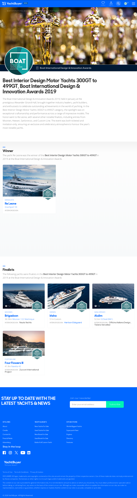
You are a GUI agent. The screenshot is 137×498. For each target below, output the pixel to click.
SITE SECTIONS (71, 422)
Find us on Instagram (11, 452)
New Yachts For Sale (42, 426)
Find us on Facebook (5, 452)
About (5, 426)
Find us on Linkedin (29, 452)
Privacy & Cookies (36, 472)
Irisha (53, 316)
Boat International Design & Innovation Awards (27, 11)
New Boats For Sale (41, 434)
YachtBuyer (18, 4)
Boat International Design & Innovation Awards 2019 (72, 11)
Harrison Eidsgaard (73, 322)
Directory (69, 438)
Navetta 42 (16, 366)
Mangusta (9, 200)
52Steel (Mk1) (107, 319)
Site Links (6, 422)
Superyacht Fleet (72, 430)
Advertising (7, 442)
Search (118, 3)
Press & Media (7, 438)
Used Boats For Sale (41, 438)
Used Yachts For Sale (42, 430)
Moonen (8, 312)
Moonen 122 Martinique (23, 319)
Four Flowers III (14, 363)
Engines (69, 434)
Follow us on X (17, 452)
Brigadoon (11, 316)
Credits (5, 430)
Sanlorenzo (99, 312)
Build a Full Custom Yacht (43, 442)
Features (69, 442)
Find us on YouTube (23, 452)
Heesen (53, 312)
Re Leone (10, 203)
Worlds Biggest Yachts (74, 426)
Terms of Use (7, 472)
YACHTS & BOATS (41, 422)
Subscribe (114, 404)
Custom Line (10, 359)
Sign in (111, 5)
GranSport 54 (11, 206)
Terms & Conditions (21, 472)
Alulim (98, 316)
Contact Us (6, 434)
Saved (103, 5)
